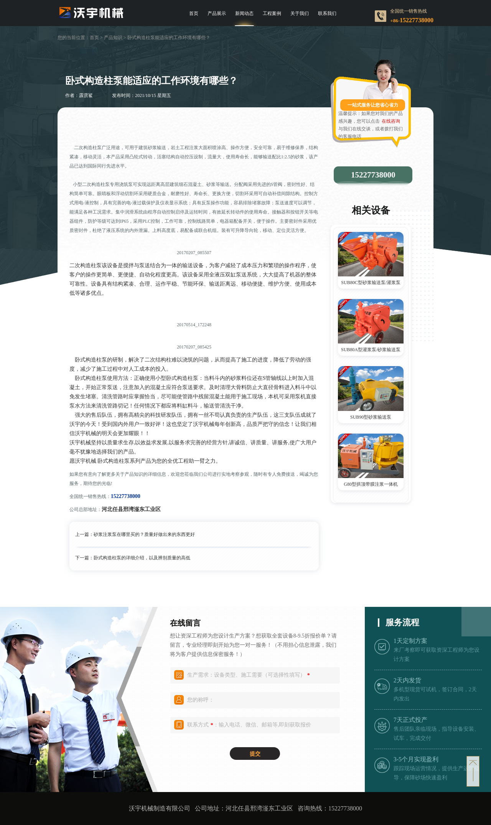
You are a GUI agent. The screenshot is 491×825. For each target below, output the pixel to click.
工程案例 (272, 13)
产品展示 (217, 13)
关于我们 (299, 13)
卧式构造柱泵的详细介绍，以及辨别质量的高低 (142, 557)
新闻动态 (244, 13)
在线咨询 (391, 121)
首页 (193, 13)
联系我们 (327, 13)
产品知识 (113, 37)
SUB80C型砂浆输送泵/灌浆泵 (370, 282)
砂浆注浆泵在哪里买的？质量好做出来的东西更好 (144, 534)
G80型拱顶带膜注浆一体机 (371, 484)
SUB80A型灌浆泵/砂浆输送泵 (370, 349)
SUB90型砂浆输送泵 (370, 417)
